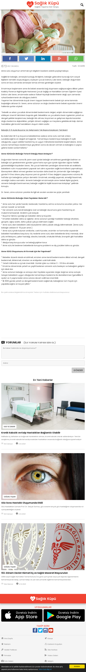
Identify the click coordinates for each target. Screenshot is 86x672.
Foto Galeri (8, 661)
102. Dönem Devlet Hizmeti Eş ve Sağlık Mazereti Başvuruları (34, 572)
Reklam (7, 644)
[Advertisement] (43, 315)
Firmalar (7, 655)
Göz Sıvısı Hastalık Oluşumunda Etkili (22, 502)
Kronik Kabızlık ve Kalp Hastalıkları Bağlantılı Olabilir (30, 432)
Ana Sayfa (8, 638)
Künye (50, 638)
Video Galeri (53, 655)
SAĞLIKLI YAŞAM (10, 497)
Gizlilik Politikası (10, 650)
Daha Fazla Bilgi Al (45, 669)
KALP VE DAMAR (9, 426)
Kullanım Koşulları (55, 644)
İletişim (50, 661)
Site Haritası (52, 650)
